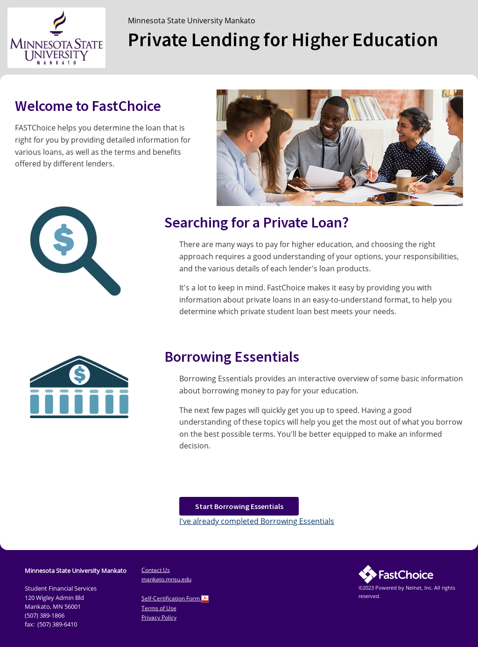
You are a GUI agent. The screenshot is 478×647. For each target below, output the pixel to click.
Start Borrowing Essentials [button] (239, 506)
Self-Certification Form (175, 598)
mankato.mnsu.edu (166, 579)
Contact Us (155, 569)
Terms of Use (158, 608)
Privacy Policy (158, 617)
